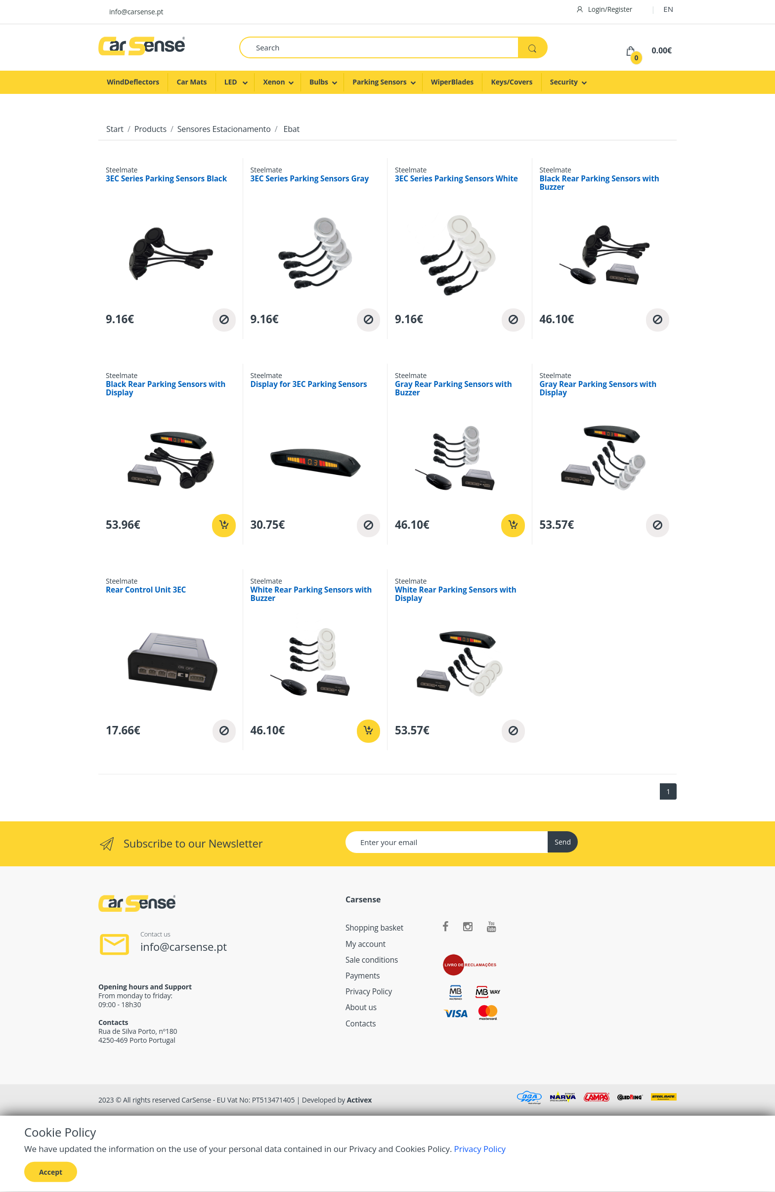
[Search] (378, 47)
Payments (362, 976)
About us (361, 1007)
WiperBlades (452, 81)
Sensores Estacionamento (224, 129)
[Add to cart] (223, 525)
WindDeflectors (133, 81)
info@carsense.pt (136, 11)
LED (231, 81)
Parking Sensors (379, 81)
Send (563, 842)
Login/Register (604, 9)
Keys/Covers (512, 81)
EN (668, 9)
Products (150, 129)
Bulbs (318, 81)
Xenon (274, 81)
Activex (359, 1100)
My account (365, 944)
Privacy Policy (368, 991)
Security (564, 81)
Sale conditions (371, 960)
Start (115, 129)
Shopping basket (374, 928)
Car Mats (191, 81)
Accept (50, 1171)
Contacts (360, 1024)
